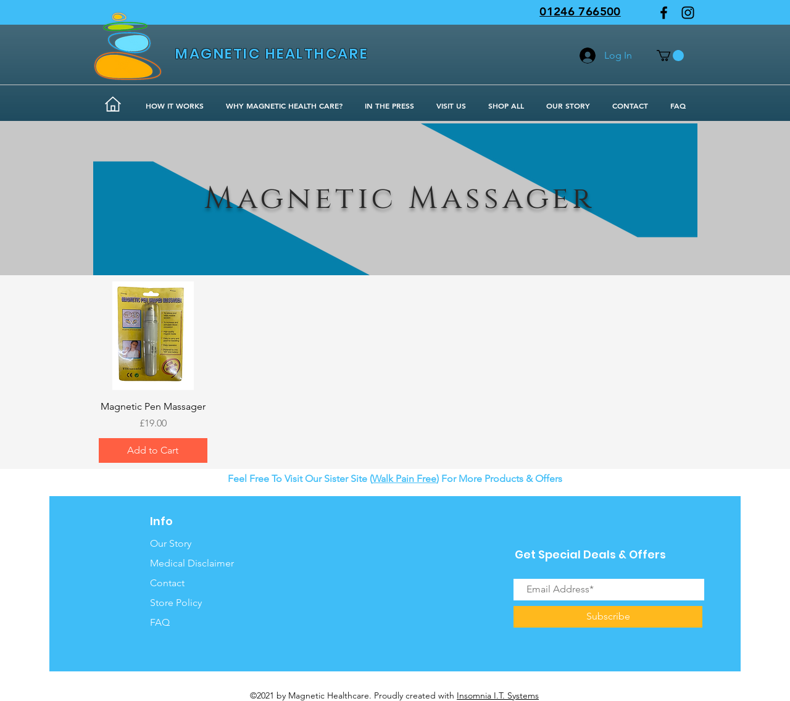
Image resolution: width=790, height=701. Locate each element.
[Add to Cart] (153, 450)
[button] (670, 55)
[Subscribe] (608, 617)
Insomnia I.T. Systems (498, 695)
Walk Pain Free (404, 478)
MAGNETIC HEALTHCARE (271, 54)
